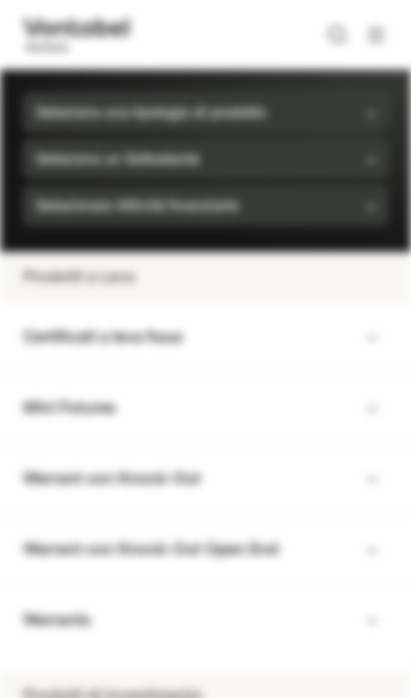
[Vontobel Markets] (76, 34)
